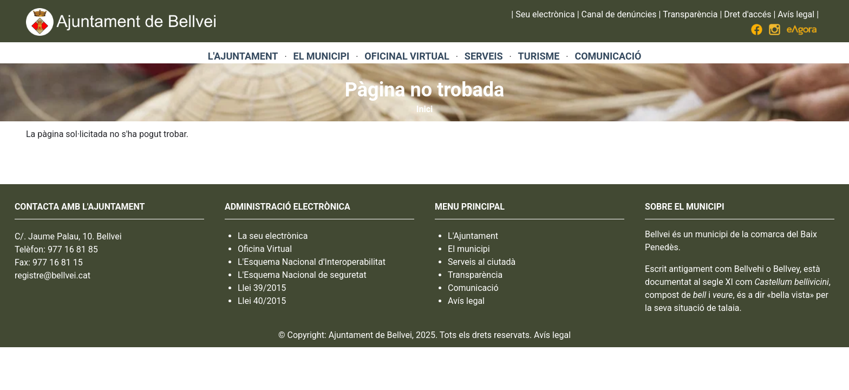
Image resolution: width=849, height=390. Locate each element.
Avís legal (796, 14)
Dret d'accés (747, 14)
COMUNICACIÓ (607, 56)
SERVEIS (484, 56)
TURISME (539, 56)
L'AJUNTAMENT (243, 56)
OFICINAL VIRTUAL (406, 56)
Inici (424, 109)
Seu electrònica (544, 14)
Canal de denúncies (619, 14)
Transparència (690, 14)
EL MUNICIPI (321, 56)
